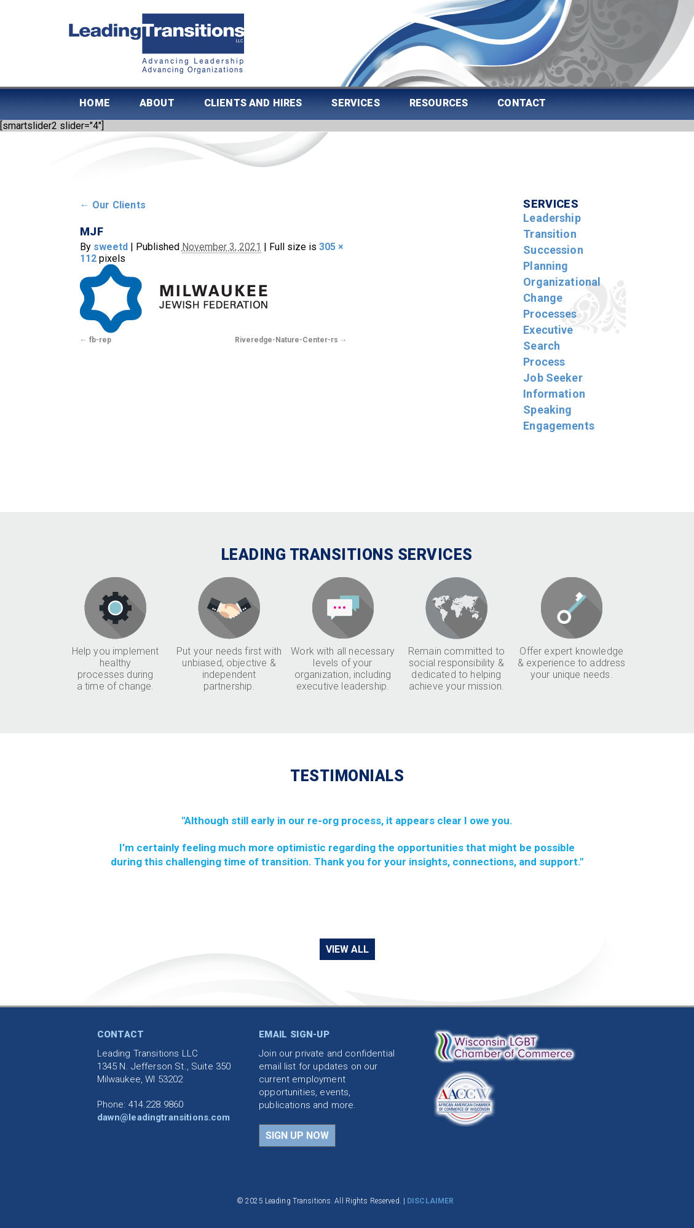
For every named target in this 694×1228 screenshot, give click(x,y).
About (157, 103)
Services (355, 103)
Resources (438, 103)
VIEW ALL (347, 949)
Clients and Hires (253, 103)
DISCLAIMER (430, 1201)
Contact (521, 103)
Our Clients (113, 205)
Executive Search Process (548, 345)
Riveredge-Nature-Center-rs (286, 340)
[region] (347, 860)
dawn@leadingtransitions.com (164, 1117)
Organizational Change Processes (562, 297)
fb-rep (100, 340)
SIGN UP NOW (297, 1135)
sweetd (110, 247)
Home (94, 103)
